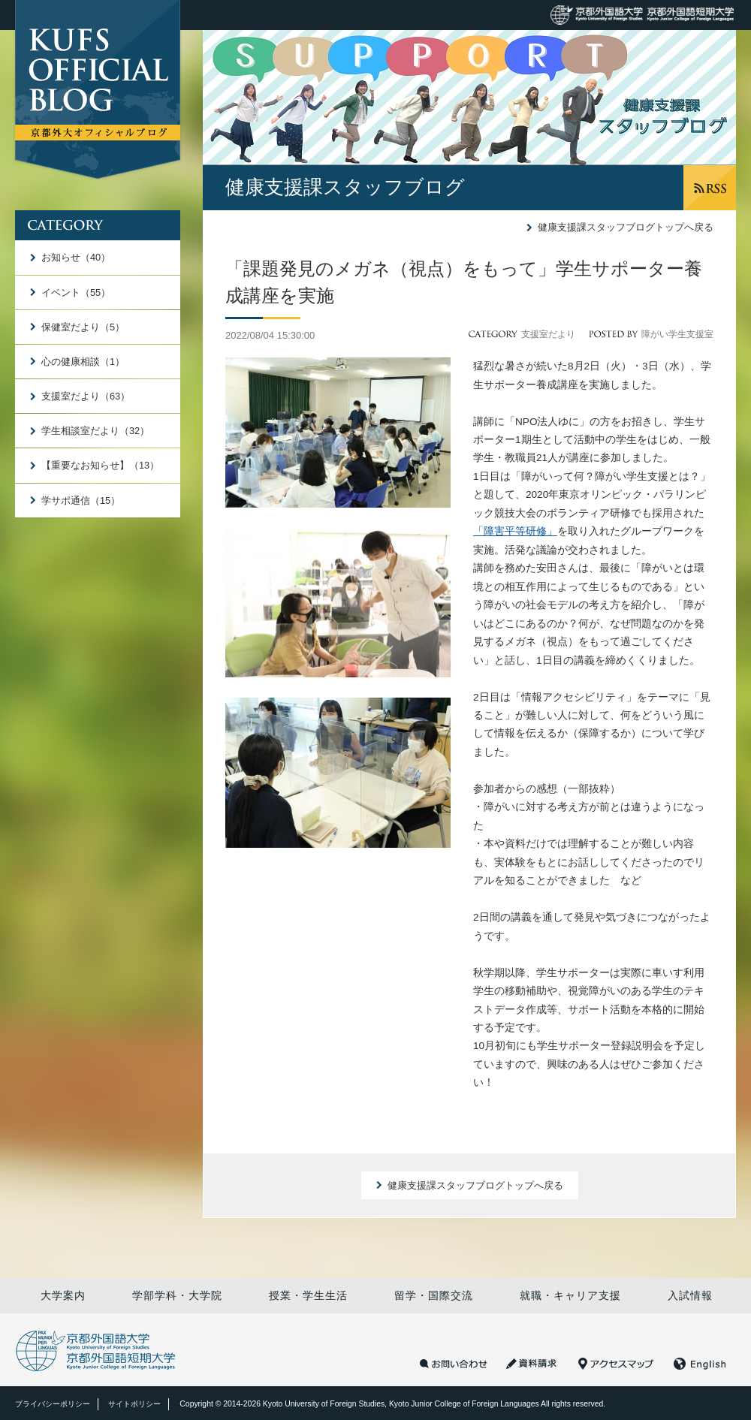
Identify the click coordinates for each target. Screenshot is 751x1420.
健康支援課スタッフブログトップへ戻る (625, 227)
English (700, 1363)
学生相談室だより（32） (95, 430)
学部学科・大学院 (177, 1295)
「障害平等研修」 (515, 531)
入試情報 (690, 1295)
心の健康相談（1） (83, 361)
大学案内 (63, 1295)
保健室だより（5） (83, 327)
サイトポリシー (134, 1404)
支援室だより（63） (85, 396)
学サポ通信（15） (80, 500)
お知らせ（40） (75, 257)
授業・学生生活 (308, 1295)
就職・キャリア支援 (570, 1295)
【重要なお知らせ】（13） (100, 465)
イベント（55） (75, 292)
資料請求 (533, 1363)
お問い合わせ (453, 1363)
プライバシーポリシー (52, 1404)
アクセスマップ (615, 1363)
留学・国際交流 (433, 1295)
